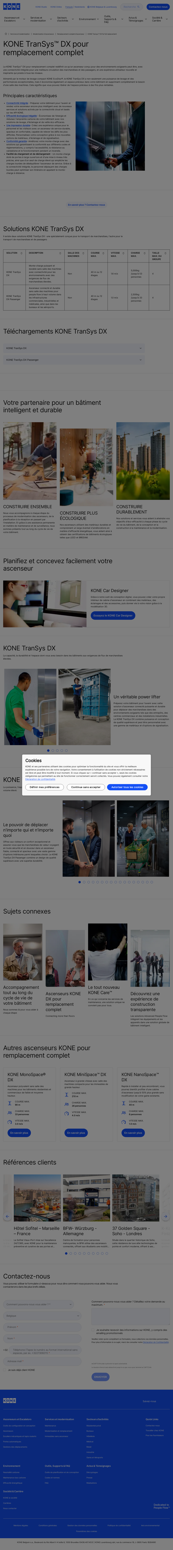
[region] (86, 775)
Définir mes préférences (44, 787)
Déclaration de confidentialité (40, 779)
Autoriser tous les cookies (127, 787)
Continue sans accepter (86, 787)
